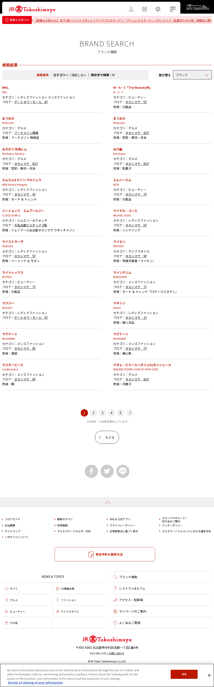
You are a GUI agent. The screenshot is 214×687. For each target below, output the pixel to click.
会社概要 (10, 540)
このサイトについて (16, 552)
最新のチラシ (65, 534)
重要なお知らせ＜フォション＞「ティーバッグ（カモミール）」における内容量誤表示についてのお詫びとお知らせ (109, 29)
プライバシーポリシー (122, 540)
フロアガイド (12, 534)
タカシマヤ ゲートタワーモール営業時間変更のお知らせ (72, 35)
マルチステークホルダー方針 (74, 546)
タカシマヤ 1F (136, 333)
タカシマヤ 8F (25, 364)
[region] (107, 675)
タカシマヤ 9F (136, 271)
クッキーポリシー (172, 540)
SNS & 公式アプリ (120, 534)
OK (184, 674)
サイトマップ (12, 546)
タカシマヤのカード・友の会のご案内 (175, 535)
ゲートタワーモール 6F (31, 117)
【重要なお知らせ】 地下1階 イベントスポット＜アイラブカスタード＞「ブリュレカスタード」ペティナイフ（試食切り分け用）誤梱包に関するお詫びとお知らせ (122, 21)
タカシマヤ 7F (136, 210)
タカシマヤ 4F (25, 210)
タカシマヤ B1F (137, 148)
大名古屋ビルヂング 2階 (30, 240)
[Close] (209, 675)
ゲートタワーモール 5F (31, 333)
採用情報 (62, 540)
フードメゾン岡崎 (26, 148)
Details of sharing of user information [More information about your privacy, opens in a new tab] (35, 683)
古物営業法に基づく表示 (124, 546)
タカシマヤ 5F (136, 117)
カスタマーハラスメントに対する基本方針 (186, 546)
